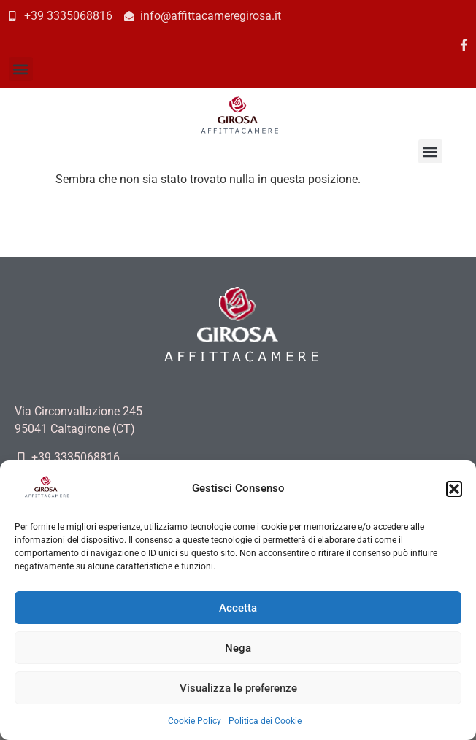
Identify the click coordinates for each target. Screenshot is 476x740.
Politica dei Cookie (265, 721)
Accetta (238, 607)
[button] (454, 489)
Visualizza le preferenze (238, 688)
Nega (238, 648)
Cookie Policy (194, 721)
